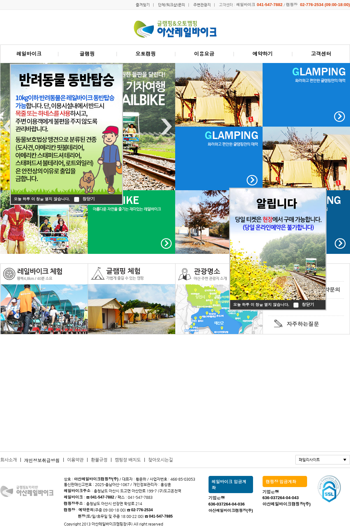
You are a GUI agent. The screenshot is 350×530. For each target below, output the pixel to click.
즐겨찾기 (143, 5)
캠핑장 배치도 (128, 459)
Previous (9, 126)
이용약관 (75, 459)
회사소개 (8, 459)
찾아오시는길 (160, 459)
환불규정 (99, 459)
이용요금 (204, 54)
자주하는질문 (303, 324)
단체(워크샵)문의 (171, 5)
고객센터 (321, 54)
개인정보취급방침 (42, 460)
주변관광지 (202, 5)
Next (166, 126)
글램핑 (87, 54)
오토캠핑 (145, 54)
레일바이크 (29, 54)
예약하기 (262, 54)
